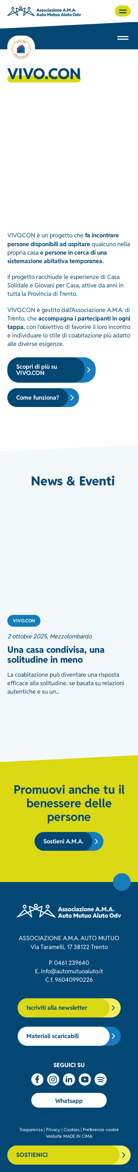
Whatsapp (69, 1100)
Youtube (85, 1079)
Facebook (37, 1079)
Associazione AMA (44, 11)
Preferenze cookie (101, 1129)
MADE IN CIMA (77, 1136)
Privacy (53, 1129)
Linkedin (69, 1079)
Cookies (71, 1129)
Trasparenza (31, 1129)
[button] (123, 11)
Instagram (53, 1079)
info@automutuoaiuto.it (72, 971)
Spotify (101, 1079)
